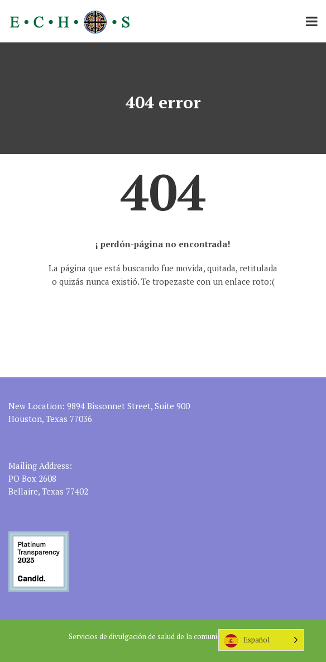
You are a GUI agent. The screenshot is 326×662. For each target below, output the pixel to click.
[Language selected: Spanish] (261, 640)
